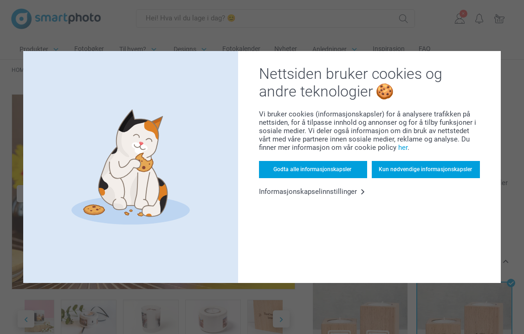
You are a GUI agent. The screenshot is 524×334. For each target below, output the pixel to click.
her (403, 147)
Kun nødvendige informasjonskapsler (425, 169)
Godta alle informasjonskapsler (312, 169)
